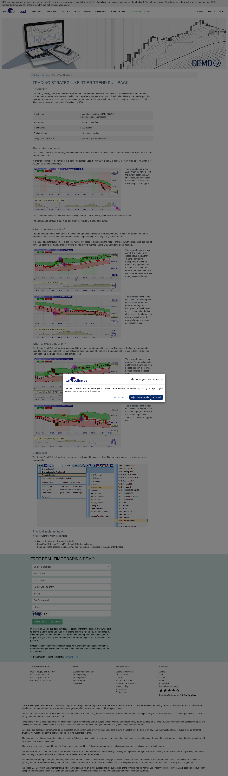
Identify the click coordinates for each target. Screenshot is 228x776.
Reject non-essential (140, 397)
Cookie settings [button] (121, 397)
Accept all (156, 397)
